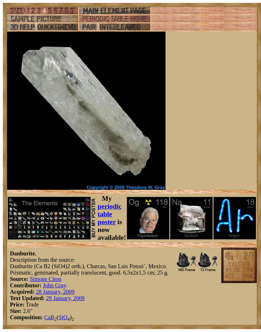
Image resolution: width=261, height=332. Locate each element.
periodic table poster (109, 214)
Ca (47, 317)
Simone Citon (45, 279)
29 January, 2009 (65, 298)
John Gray (54, 285)
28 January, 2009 (55, 292)
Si (61, 317)
